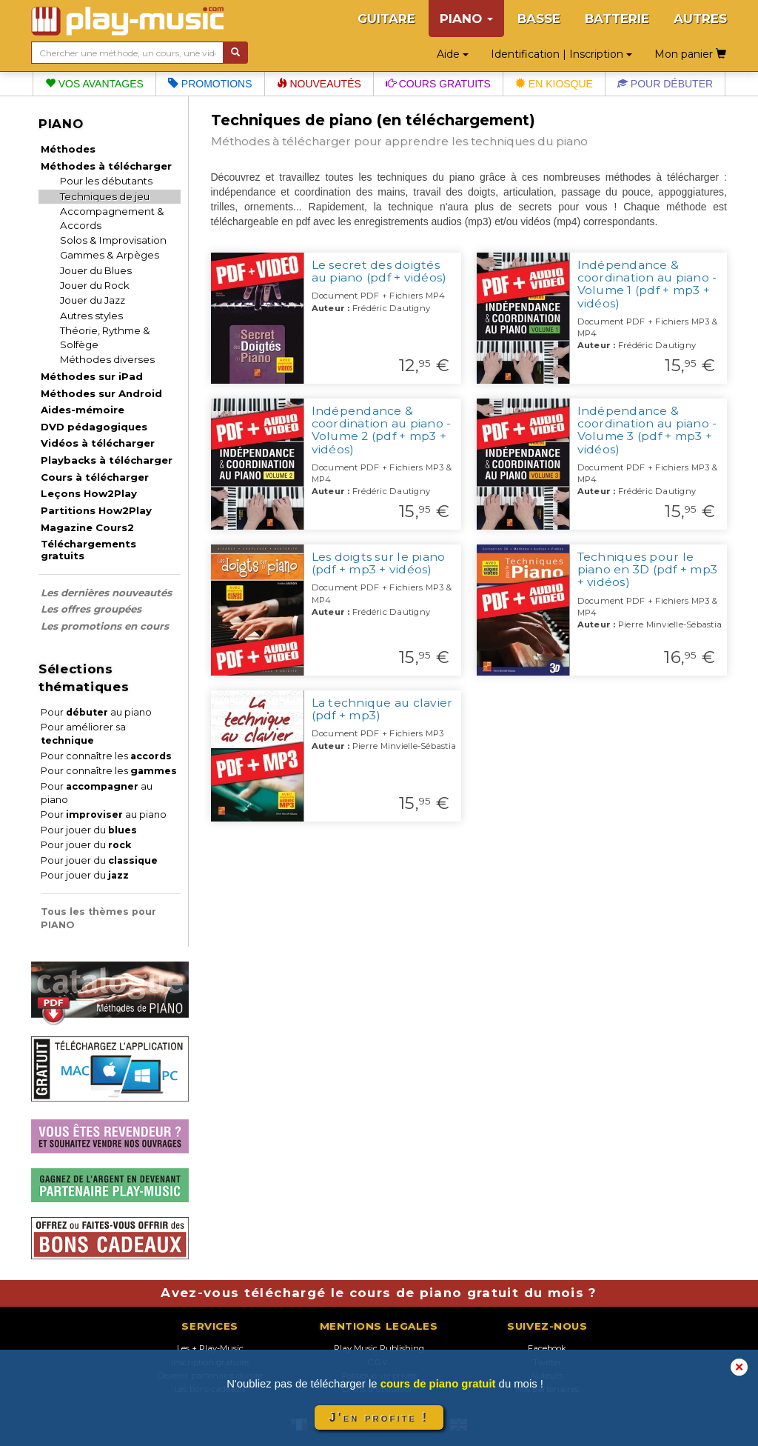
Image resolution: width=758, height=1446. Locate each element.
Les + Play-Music (210, 1348)
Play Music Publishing (379, 1348)
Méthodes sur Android (101, 393)
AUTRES (700, 18)
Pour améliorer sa (83, 734)
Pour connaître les (106, 756)
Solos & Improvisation (113, 240)
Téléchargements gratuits (88, 550)
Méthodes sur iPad (92, 376)
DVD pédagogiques (94, 427)
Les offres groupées (91, 609)
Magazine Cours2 (87, 527)
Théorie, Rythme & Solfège (105, 337)
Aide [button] (453, 54)
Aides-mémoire (82, 410)
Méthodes (68, 149)
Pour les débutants (106, 181)
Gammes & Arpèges (109, 255)
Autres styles (91, 315)
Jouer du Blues (96, 270)
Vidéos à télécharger (98, 443)
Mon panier (690, 54)
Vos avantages (94, 84)
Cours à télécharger (95, 477)
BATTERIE (617, 18)
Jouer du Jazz (92, 300)
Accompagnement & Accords (112, 218)
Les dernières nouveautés (106, 593)
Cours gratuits (438, 84)
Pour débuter (665, 84)
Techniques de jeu (105, 196)
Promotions (210, 84)
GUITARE (386, 18)
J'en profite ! (379, 1417)
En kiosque (554, 84)
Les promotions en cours (105, 626)
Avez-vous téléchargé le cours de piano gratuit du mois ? (379, 1292)
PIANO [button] (466, 18)
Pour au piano (96, 712)
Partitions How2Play (96, 510)
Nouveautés (319, 84)
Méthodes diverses (107, 359)
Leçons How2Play (89, 493)
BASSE (538, 18)
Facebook (547, 1348)
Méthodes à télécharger (106, 166)
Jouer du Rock (95, 285)
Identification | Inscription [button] (561, 54)
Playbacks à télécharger (106, 460)
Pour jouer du (89, 830)
